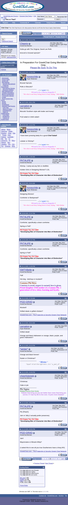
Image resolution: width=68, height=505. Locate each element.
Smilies (22, 479)
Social (4, 101)
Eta (14, 133)
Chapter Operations (8, 93)
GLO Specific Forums (6, 125)
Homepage (5, 78)
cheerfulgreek (27, 376)
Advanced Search (7, 41)
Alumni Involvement (8, 94)
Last (63, 33)
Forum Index (6, 79)
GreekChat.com (52, 495)
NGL (13, 146)
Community (24, 22)
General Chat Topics (26, 16)
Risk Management (7, 91)
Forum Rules (24, 485)
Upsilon (4, 144)
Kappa (3, 137)
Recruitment (5, 82)
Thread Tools (48, 37)
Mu (2, 139)
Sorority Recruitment (9, 84)
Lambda (10, 137)
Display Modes (60, 37)
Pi (9, 140)
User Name (40, 16)
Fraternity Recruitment (5, 86)
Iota (9, 135)
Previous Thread (39, 463)
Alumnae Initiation (8, 90)
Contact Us (42, 495)
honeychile (32, 76)
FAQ (13, 22)
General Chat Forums (8, 106)
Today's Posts (51, 22)
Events (4, 103)
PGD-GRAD (26, 302)
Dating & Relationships (5, 112)
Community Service (8, 95)
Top (66, 495)
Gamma (4, 131)
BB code (22, 478)
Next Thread (49, 463)
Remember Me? (61, 17)
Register (5, 22)
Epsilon (4, 133)
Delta (10, 131)
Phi (9, 144)
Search (63, 22)
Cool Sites (6, 115)
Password (40, 19)
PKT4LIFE (25, 160)
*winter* (24, 349)
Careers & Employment (5, 118)
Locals (4, 97)
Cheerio (24, 43)
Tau (8, 142)
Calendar (38, 22)
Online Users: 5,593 (8, 62)
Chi (13, 144)
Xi (9, 139)
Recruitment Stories (9, 88)
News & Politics (7, 109)
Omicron (4, 140)
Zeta (9, 133)
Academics (6, 116)
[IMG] (21, 481)
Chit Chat (5, 107)
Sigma (3, 142)
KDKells (3, 69)
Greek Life (5, 81)
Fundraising (5, 104)
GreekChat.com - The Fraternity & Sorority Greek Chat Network (43, 315)
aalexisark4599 (11, 57)
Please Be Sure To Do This (43, 67)
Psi (2, 146)
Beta (8, 129)
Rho (13, 140)
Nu (6, 139)
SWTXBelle (26, 270)
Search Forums (7, 33)
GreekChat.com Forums (10, 16)
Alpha (3, 129)
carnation (25, 106)
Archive (61, 495)
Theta (4, 135)
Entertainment (7, 110)
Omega (7, 146)
